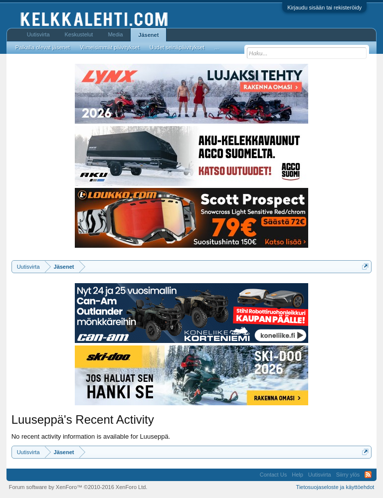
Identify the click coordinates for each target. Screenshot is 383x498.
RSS (368, 474)
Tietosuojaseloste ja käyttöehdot (335, 487)
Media (115, 34)
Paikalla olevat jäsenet (42, 47)
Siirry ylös (348, 475)
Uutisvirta (38, 34)
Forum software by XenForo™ (78, 487)
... (216, 47)
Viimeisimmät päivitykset (110, 47)
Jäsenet (148, 35)
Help (297, 475)
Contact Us (273, 475)
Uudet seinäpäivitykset (177, 47)
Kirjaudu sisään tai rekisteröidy (324, 7)
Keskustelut (79, 34)
